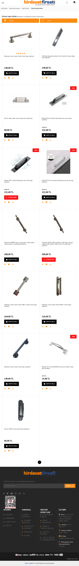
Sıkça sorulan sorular (46, 516)
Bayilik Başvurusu (26, 516)
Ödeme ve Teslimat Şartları (47, 527)
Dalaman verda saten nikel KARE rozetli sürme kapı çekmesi (20, 305)
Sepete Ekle (12, 73)
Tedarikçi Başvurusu (26, 521)
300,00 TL (47, 253)
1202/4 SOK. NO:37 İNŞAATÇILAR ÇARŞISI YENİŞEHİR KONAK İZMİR (66, 518)
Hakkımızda (28, 532)
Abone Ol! (70, 486)
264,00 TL (9, 315)
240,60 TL (47, 66)
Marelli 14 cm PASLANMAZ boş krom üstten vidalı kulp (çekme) (58, 367)
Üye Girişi (8, 515)
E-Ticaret (69, 559)
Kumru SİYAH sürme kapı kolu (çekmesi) (17, 429)
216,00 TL (47, 315)
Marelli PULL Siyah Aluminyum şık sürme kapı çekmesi (18, 181)
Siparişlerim (10, 518)
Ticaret (29, 563)
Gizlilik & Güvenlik (45, 533)
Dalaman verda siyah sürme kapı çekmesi (17, 367)
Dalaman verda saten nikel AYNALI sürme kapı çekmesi (56, 305)
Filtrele (9, 20)
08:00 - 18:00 (65, 531)
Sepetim (8, 525)
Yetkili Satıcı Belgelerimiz (28, 527)
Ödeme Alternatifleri (45, 521)
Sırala (46, 20)
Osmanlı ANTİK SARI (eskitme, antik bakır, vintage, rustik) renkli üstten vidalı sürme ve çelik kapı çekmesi (57, 244)
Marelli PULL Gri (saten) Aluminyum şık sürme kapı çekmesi (58, 181)
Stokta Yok (11, 197)
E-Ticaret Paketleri (38, 563)
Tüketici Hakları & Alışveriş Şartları (47, 539)
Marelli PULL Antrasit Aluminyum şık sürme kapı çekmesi (57, 119)
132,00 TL (49, 129)
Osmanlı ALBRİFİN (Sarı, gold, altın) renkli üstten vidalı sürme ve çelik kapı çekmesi (19, 243)
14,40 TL (48, 377)
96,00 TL (8, 439)
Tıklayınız (66, 544)
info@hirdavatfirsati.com (66, 537)
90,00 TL (8, 129)
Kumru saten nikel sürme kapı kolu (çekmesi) (18, 118)
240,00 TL (9, 66)
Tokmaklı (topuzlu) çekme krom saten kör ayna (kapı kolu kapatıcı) (57, 57)
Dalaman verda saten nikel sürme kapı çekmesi (19, 56)
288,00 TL (9, 253)
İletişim (27, 535)
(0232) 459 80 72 (65, 526)
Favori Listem (10, 522)
